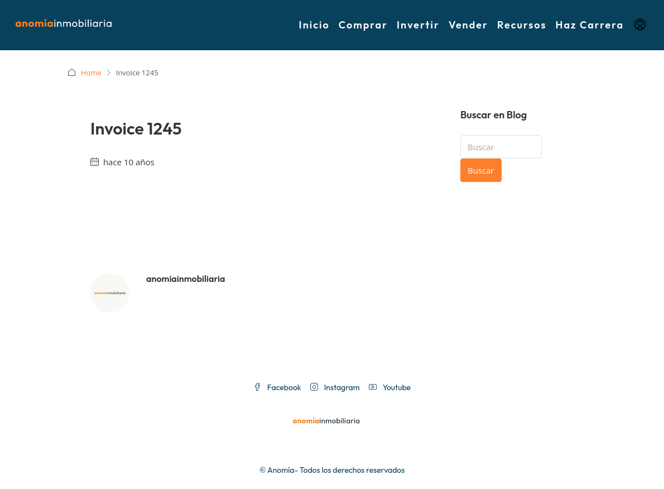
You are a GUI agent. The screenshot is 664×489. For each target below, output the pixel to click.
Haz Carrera (590, 24)
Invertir (418, 24)
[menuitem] (640, 25)
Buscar (481, 170)
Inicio (314, 24)
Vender (468, 24)
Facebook (277, 387)
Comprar (363, 24)
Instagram (335, 387)
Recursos (522, 24)
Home (91, 73)
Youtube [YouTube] (390, 387)
